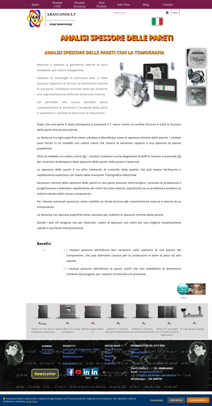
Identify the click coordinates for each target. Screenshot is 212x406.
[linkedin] (86, 372)
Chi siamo (47, 349)
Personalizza (156, 400)
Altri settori (70, 363)
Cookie (134, 349)
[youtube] (78, 372)
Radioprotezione (73, 356)
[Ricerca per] (141, 13)
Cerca (175, 12)
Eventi (108, 356)
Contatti (168, 4)
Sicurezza (68, 353)
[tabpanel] (67, 89)
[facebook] (70, 372)
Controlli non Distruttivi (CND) (81, 349)
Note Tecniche (113, 349)
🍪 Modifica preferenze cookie (116, 372)
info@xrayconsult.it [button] (150, 371)
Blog (146, 4)
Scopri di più (31, 401)
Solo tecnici (176, 400)
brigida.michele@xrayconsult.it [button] (156, 375)
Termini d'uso (138, 352)
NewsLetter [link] (45, 373)
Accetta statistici (198, 400)
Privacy (134, 356)
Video (108, 352)
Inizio (35, 4)
